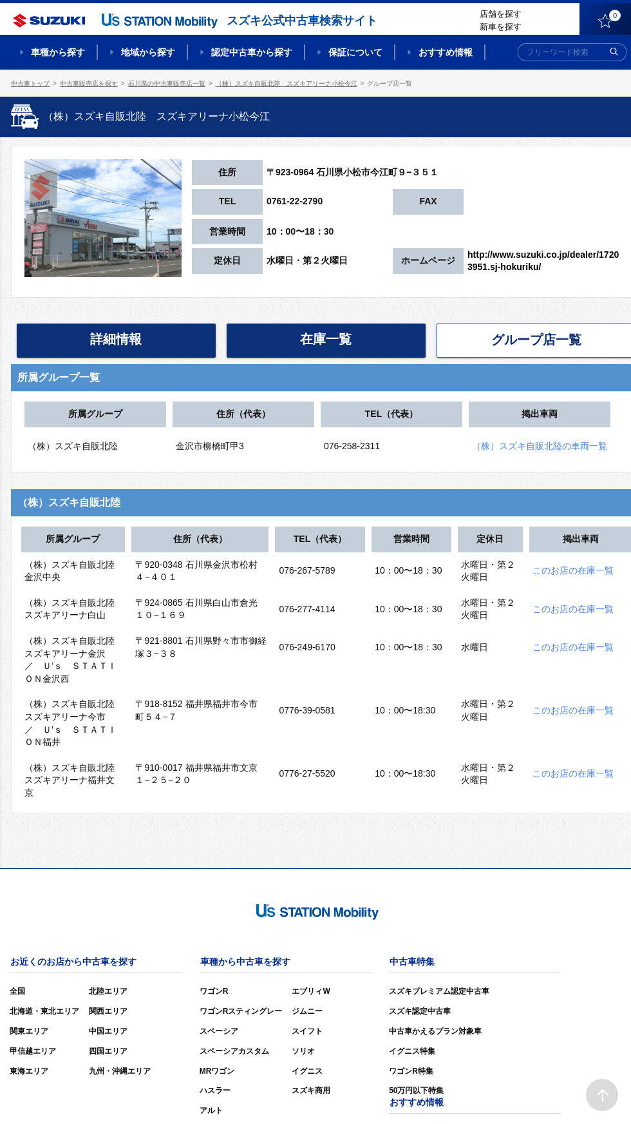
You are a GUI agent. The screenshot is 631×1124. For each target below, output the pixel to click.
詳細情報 (116, 339)
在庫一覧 (326, 339)
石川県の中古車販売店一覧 (166, 83)
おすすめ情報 (446, 52)
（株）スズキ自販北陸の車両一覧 (539, 446)
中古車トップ (30, 83)
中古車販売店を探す (89, 83)
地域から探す (148, 52)
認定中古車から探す (251, 52)
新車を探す (501, 27)
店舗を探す (501, 14)
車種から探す (58, 52)
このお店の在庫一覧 (573, 570)
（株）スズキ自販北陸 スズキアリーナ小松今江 (286, 83)
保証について (355, 52)
